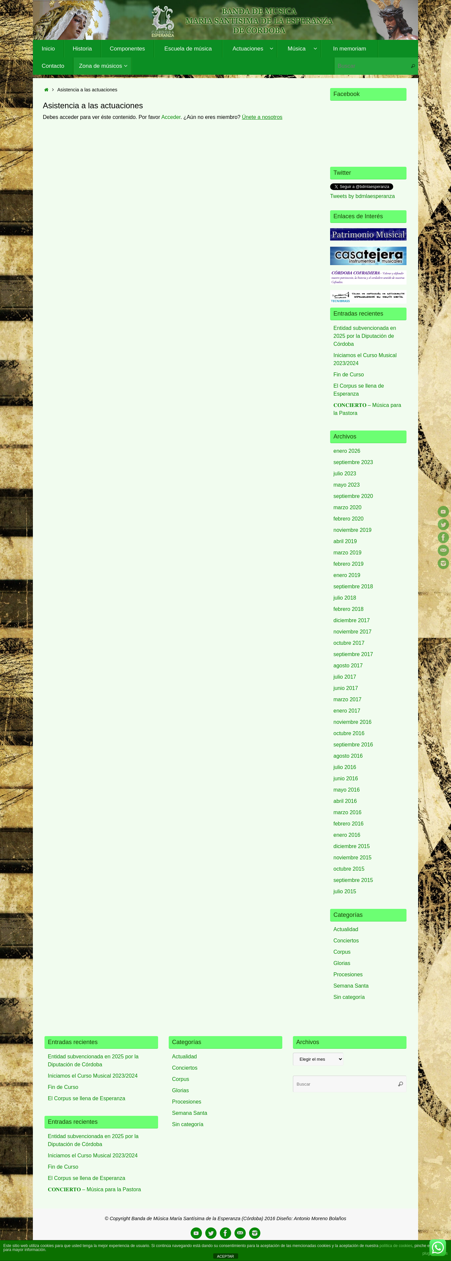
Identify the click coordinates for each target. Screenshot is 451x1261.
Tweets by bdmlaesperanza (362, 196)
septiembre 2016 (353, 744)
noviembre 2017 (352, 631)
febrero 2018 (348, 609)
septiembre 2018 (353, 586)
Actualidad (345, 929)
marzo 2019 (347, 552)
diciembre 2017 (351, 620)
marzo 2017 (347, 699)
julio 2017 (344, 677)
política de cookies (396, 1245)
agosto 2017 (348, 665)
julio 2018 (344, 598)
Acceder (171, 117)
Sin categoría (349, 997)
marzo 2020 (347, 507)
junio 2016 (345, 778)
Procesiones (348, 974)
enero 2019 (346, 575)
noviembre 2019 (352, 530)
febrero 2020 (348, 519)
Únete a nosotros (262, 117)
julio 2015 (344, 891)
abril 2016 (345, 801)
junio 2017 (345, 688)
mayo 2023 (346, 485)
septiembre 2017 (353, 654)
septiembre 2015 (353, 880)
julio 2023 (344, 473)
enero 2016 (346, 835)
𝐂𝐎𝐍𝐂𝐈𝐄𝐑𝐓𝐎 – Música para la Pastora (94, 1189)
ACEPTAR (225, 1256)
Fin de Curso (348, 374)
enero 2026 (346, 451)
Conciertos (346, 940)
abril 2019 (345, 541)
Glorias (341, 963)
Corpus (342, 952)
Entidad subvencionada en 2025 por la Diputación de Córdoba (364, 336)
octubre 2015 (348, 869)
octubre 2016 (348, 733)
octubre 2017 (348, 643)
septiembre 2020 (353, 496)
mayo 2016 (346, 790)
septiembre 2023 (353, 462)
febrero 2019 (348, 564)
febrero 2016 (348, 823)
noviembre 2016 (352, 722)
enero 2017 (346, 711)
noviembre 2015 (352, 857)
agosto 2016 (348, 756)
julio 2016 (344, 767)
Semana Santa (351, 986)
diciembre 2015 (351, 846)
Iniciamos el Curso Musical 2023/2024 (92, 1076)
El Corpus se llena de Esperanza (86, 1098)
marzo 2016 (347, 812)
